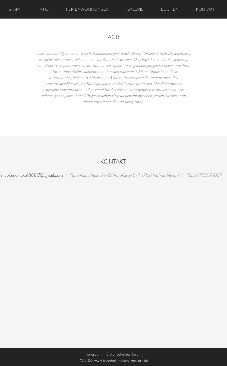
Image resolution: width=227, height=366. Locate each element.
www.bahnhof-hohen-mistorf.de (121, 360)
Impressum (92, 354)
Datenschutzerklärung (124, 354)
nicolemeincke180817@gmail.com (32, 175)
